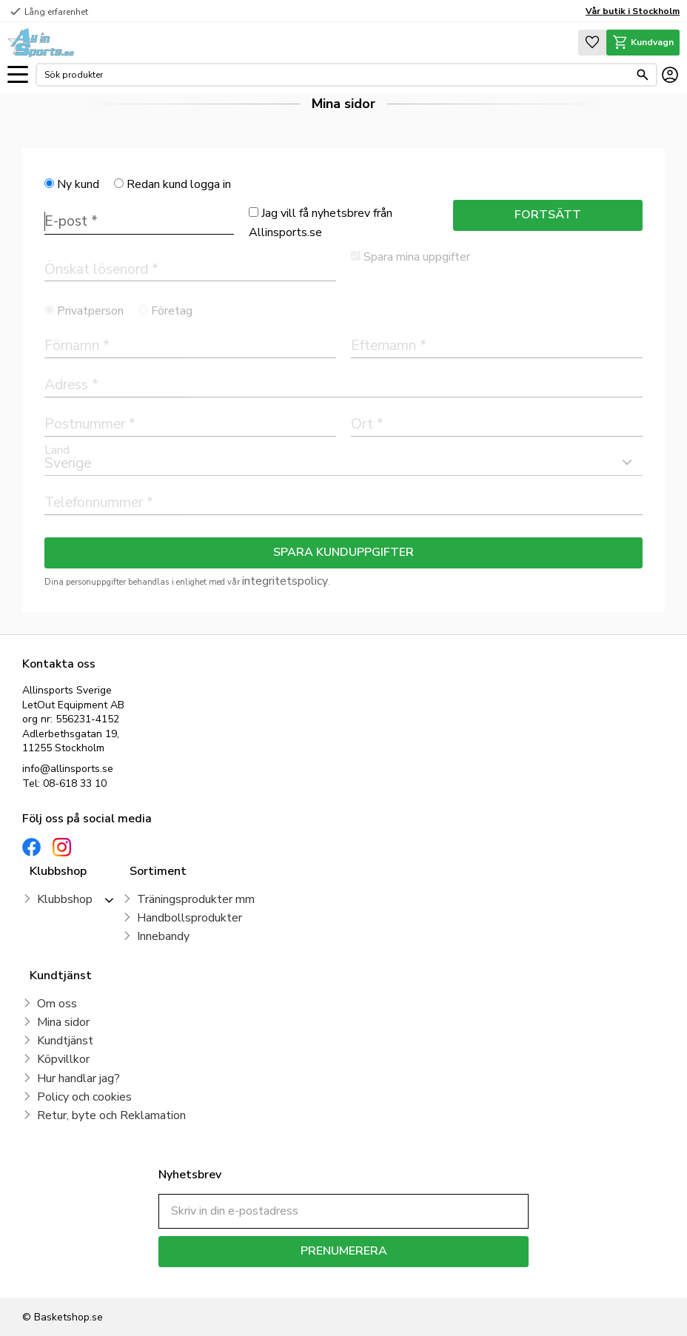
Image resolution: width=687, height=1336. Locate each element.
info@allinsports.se (67, 769)
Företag (171, 311)
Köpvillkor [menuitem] (63, 1059)
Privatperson (90, 311)
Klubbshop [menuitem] (65, 899)
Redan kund (179, 184)
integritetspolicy (285, 581)
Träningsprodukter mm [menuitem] (196, 899)
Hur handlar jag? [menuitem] (78, 1078)
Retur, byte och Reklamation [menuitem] (111, 1115)
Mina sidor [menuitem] (63, 1022)
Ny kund (78, 184)
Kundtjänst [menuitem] (65, 1041)
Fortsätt (548, 215)
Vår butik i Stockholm (633, 11)
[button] (17, 75)
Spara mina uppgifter (416, 257)
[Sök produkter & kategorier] (337, 74)
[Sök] (642, 74)
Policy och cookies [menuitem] (84, 1097)
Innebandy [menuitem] (163, 936)
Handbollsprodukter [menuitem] (189, 918)
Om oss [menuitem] (57, 1004)
